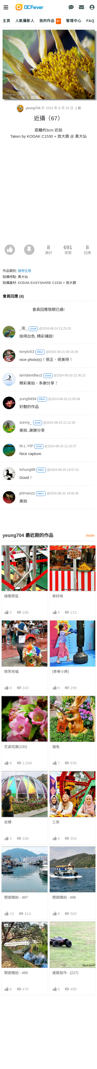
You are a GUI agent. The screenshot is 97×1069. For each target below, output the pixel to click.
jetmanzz (27, 493)
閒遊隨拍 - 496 (64, 897)
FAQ (90, 21)
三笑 (55, 822)
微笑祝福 (11, 671)
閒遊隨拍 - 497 (16, 897)
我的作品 (50, 21)
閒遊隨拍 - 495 (16, 973)
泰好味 (57, 596)
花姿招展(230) (15, 747)
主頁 (6, 21)
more (90, 535)
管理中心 (73, 21)
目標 (7, 822)
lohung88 (27, 469)
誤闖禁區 (11, 596)
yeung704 (28, 108)
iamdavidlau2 (30, 375)
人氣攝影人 (24, 21)
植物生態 (24, 271)
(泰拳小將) (60, 671)
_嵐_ (23, 328)
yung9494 (27, 398)
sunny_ (25, 422)
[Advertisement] (48, 193)
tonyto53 (26, 351)
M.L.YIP (26, 446)
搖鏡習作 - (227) (65, 973)
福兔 (55, 747)
